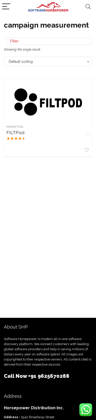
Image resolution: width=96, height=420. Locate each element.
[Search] (88, 7)
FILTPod (15, 132)
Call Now (16, 376)
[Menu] (6, 7)
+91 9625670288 (48, 376)
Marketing (14, 127)
